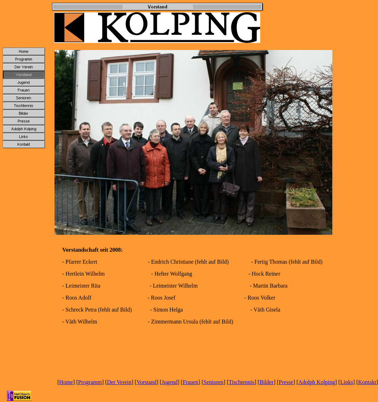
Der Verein (119, 382)
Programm (90, 382)
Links (346, 382)
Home (66, 382)
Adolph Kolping (316, 382)
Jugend (170, 382)
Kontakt (367, 382)
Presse (286, 382)
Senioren (214, 382)
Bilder (267, 382)
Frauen (190, 382)
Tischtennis (241, 382)
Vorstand (146, 382)
